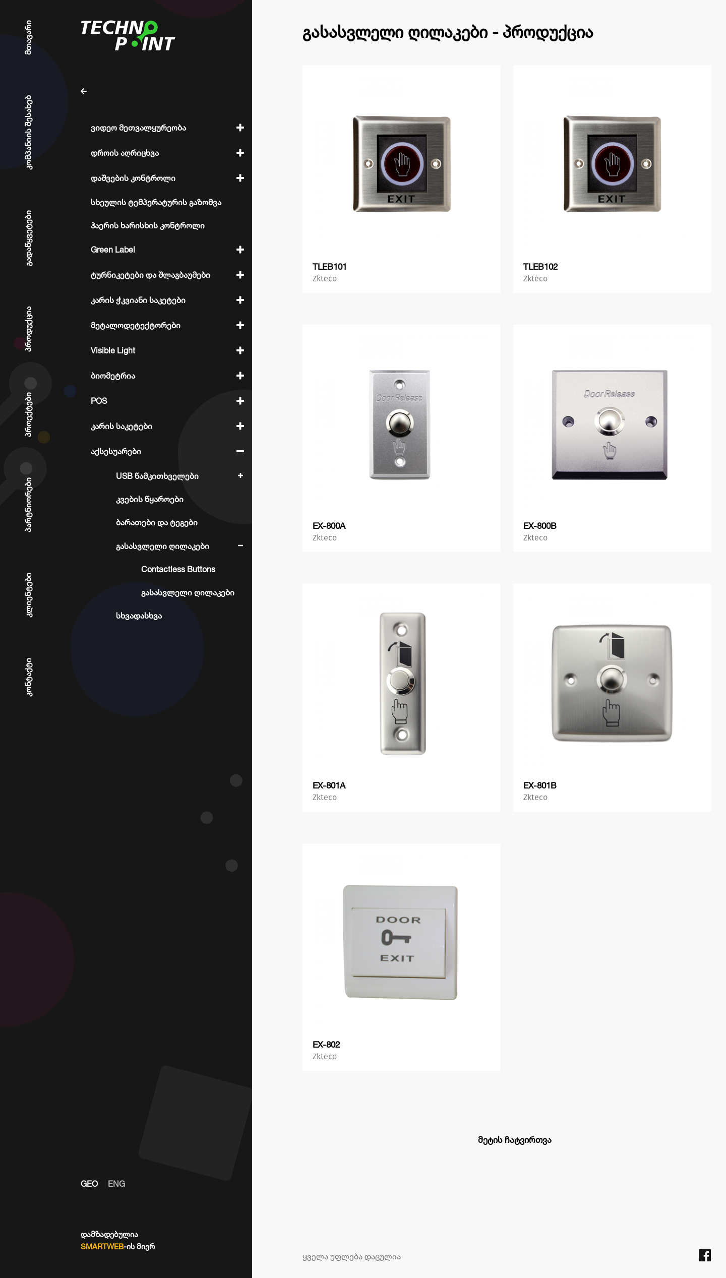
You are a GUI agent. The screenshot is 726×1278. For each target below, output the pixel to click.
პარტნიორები (28, 504)
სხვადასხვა (139, 616)
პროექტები (28, 414)
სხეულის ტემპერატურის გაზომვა (156, 202)
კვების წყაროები (150, 499)
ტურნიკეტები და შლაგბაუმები (150, 275)
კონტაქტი (28, 677)
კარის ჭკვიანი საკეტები (138, 300)
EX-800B (540, 525)
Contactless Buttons (178, 569)
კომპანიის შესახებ (28, 132)
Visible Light (113, 350)
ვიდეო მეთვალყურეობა (138, 128)
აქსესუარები (116, 451)
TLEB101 (330, 266)
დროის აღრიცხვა (125, 153)
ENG (116, 1184)
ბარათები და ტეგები (157, 522)
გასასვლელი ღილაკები (162, 546)
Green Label (113, 250)
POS (99, 401)
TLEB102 (540, 266)
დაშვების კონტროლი (133, 178)
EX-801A (329, 785)
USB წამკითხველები (157, 476)
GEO (89, 1184)
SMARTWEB (102, 1246)
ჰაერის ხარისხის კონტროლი (148, 225)
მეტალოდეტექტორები (135, 325)
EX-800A (329, 525)
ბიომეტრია (113, 376)
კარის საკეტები (121, 426)
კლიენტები (28, 595)
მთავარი (28, 37)
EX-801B (540, 785)
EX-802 (326, 1044)
